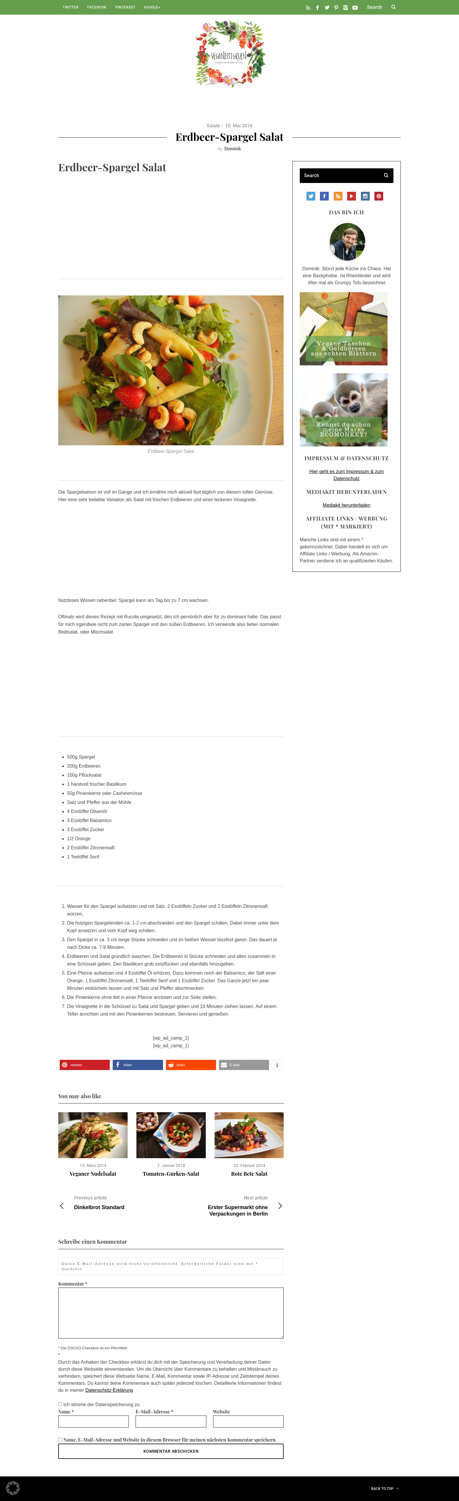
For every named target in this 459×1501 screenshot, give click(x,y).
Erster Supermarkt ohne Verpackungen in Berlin (227, 1206)
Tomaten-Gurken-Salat (171, 1173)
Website (221, 1411)
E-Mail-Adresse (154, 1411)
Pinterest (125, 7)
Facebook (97, 7)
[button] (85, 1065)
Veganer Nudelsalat (93, 1173)
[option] (93, 1144)
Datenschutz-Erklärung (109, 1390)
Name (66, 1411)
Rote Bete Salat (249, 1173)
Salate (213, 126)
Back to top (385, 1488)
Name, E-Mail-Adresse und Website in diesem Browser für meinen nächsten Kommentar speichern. (170, 1440)
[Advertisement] (171, 235)
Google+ (152, 7)
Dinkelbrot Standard (114, 1202)
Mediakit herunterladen (347, 505)
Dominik (232, 148)
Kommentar (72, 1284)
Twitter (70, 7)
